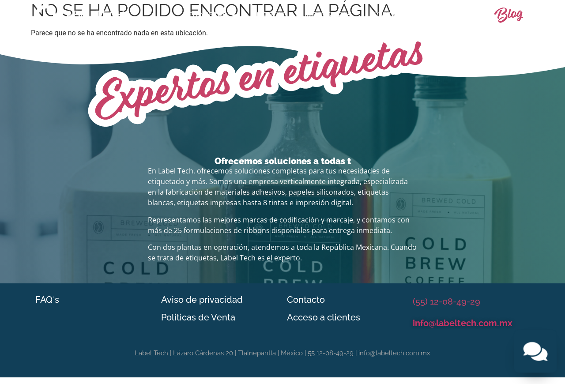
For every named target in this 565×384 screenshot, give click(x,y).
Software (392, 15)
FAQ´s (47, 299)
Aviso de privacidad (202, 299)
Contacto (454, 15)
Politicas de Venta (198, 317)
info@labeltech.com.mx (462, 323)
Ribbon (270, 15)
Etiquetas (211, 15)
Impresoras (328, 15)
